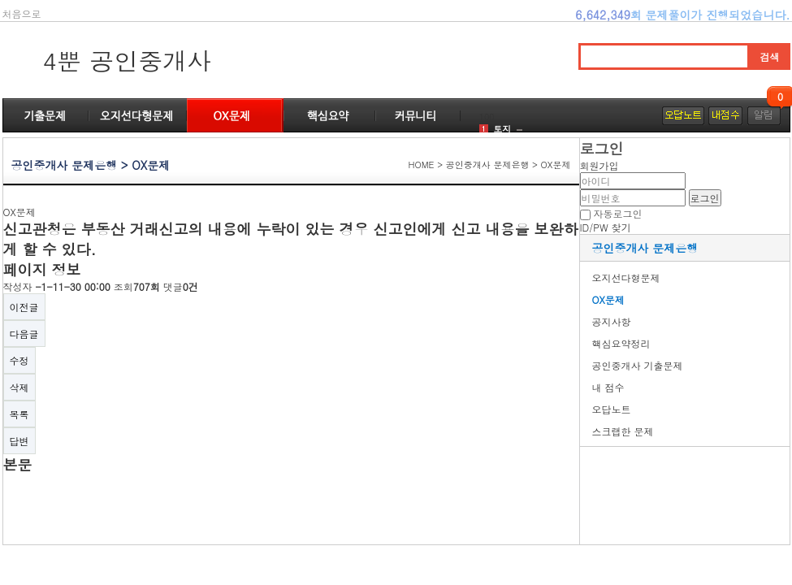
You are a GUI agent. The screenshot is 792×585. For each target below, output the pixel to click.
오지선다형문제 (626, 277)
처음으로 (21, 13)
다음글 (24, 333)
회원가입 (599, 165)
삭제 (19, 387)
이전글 (24, 307)
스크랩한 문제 (623, 431)
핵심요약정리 (621, 343)
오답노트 (611, 409)
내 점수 (608, 387)
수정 (19, 360)
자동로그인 (618, 213)
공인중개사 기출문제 (637, 365)
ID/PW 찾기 (605, 227)
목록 (19, 414)
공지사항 (611, 321)
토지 (502, 129)
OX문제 (608, 299)
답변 (19, 441)
